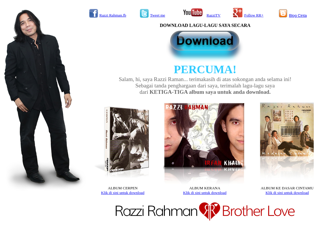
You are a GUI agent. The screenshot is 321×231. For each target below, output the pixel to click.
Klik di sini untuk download (123, 192)
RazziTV (213, 15)
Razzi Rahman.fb (112, 15)
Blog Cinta (298, 15)
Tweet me (157, 15)
